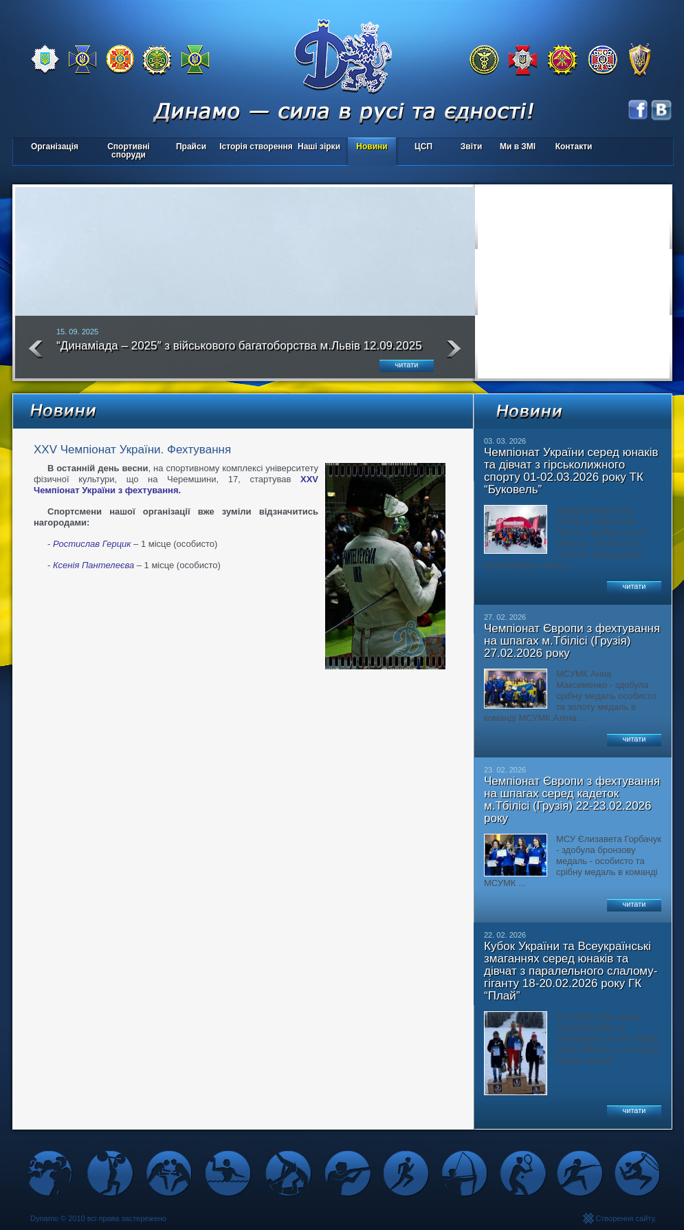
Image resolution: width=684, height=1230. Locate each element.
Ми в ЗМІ (518, 146)
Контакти (574, 146)
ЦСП (420, 147)
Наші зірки (316, 147)
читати (407, 364)
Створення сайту (624, 1218)
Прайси (191, 146)
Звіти (471, 146)
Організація (54, 146)
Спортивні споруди (128, 151)
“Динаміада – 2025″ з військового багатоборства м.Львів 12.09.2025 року (239, 351)
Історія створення (256, 146)
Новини (371, 146)
